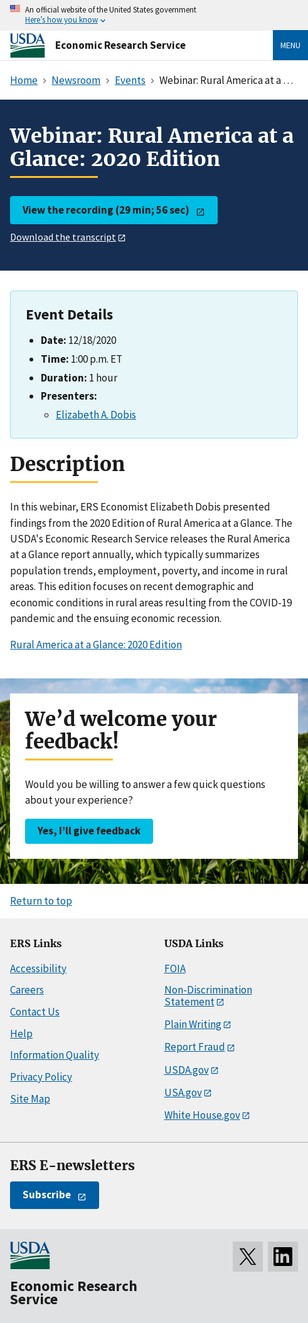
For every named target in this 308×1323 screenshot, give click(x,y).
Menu (290, 45)
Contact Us (35, 1012)
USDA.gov (186, 1070)
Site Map (30, 1099)
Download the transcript (63, 237)
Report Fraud (194, 1047)
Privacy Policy (41, 1077)
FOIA (175, 968)
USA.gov (183, 1092)
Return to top (41, 901)
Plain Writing (192, 1024)
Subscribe (47, 1194)
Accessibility (38, 968)
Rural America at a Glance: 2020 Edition (96, 644)
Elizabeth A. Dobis (96, 415)
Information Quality (54, 1055)
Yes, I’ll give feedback (89, 831)
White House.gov (202, 1115)
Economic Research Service (120, 45)
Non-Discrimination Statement (208, 996)
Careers (27, 990)
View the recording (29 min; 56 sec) (106, 210)
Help (21, 1033)
